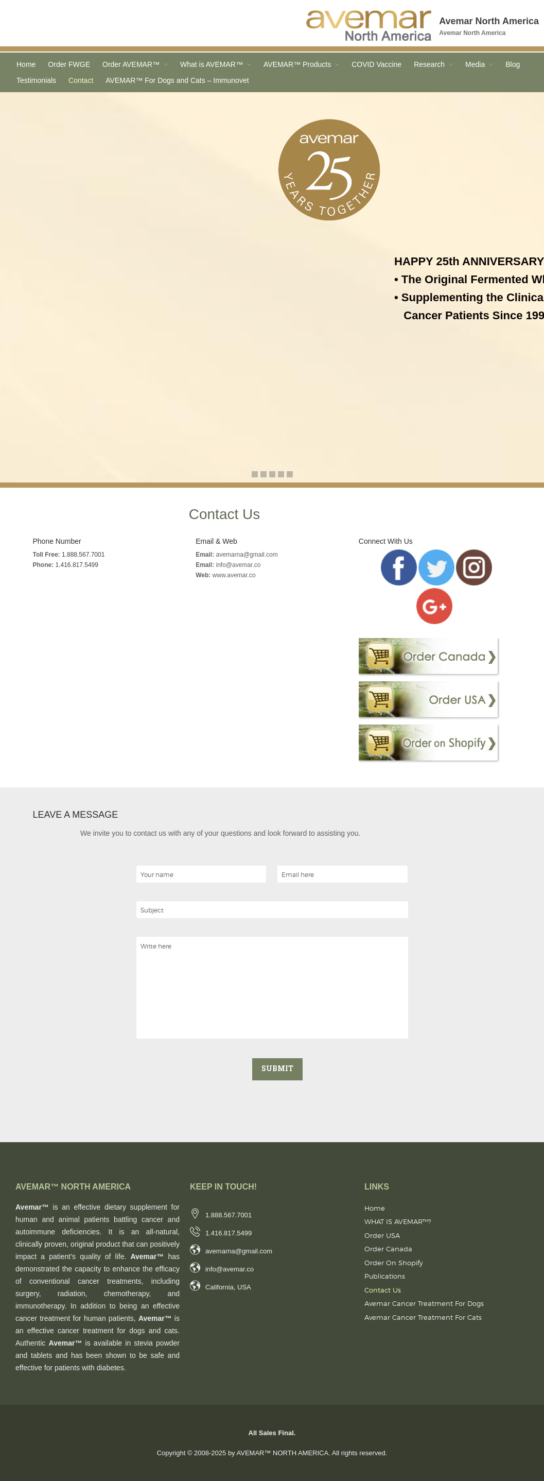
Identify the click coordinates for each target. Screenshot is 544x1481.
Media (475, 64)
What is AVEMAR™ (211, 64)
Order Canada (388, 1249)
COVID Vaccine (376, 64)
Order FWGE (69, 64)
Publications (384, 1276)
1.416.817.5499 (77, 565)
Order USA (382, 1235)
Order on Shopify (393, 1263)
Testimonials (36, 80)
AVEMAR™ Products (297, 64)
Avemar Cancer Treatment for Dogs (424, 1303)
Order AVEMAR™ (131, 64)
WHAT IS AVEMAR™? (397, 1221)
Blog (512, 64)
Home (26, 64)
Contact (80, 80)
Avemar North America (489, 21)
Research (429, 64)
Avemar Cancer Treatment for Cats (423, 1317)
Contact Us (382, 1290)
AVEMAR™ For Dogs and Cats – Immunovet (177, 80)
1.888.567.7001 (83, 554)
